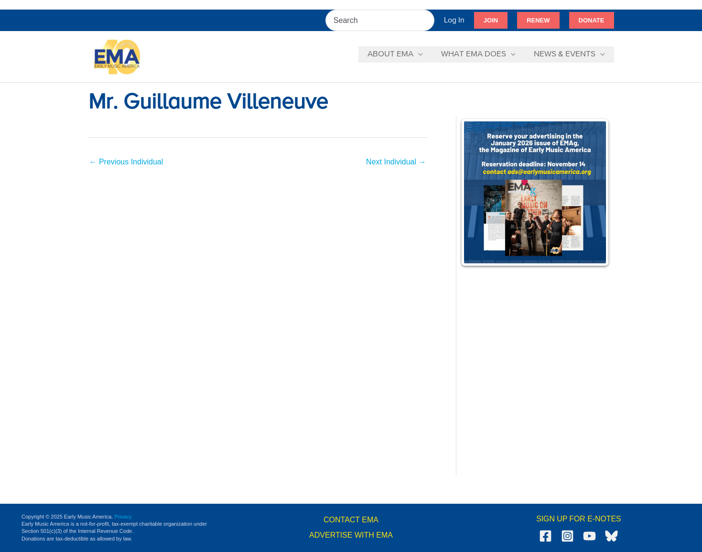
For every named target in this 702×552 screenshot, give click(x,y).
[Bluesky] (611, 536)
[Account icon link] (454, 20)
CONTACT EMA (351, 520)
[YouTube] (589, 536)
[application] (423, 54)
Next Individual (396, 162)
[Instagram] (567, 536)
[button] (491, 20)
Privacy (123, 517)
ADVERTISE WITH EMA (351, 535)
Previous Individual (126, 162)
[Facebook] (545, 536)
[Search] (427, 20)
